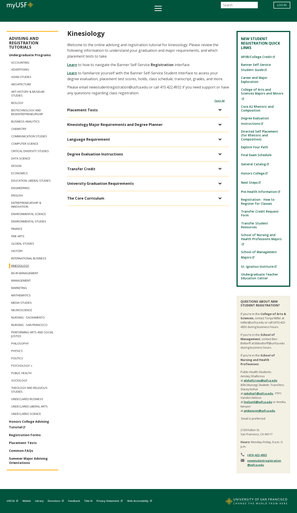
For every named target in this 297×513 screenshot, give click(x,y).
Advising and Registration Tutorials (24, 42)
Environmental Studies (28, 221)
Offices (196, 16)
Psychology (20, 366)
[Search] (239, 6)
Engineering (20, 188)
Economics (19, 173)
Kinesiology (20, 266)
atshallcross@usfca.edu (260, 380)
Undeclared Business (27, 399)
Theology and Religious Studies (29, 390)
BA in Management (24, 273)
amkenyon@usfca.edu (259, 411)
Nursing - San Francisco (29, 325)
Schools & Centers (227, 16)
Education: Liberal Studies (31, 181)
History (17, 251)
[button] (146, 110)
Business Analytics (25, 121)
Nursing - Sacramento (28, 317)
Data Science (20, 158)
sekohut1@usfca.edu (258, 393)
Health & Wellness (135, 16)
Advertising (20, 69)
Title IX (88, 500)
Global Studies (22, 244)
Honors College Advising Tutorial (29, 424)
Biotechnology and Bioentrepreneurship (27, 112)
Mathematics (21, 295)
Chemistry (18, 129)
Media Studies (21, 303)
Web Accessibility (140, 500)
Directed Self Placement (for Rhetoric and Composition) (259, 135)
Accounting (20, 62)
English (17, 195)
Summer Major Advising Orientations (28, 460)
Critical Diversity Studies (30, 151)
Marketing (19, 288)
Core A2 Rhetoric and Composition (257, 108)
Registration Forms (25, 435)
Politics (17, 358)
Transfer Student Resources (254, 225)
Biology (17, 103)
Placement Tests (23, 443)
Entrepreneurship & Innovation (26, 205)
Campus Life (171, 16)
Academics (62, 16)
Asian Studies (21, 77)
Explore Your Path (254, 147)
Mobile (27, 500)
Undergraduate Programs (30, 55)
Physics (17, 351)
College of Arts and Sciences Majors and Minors (262, 93)
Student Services (95, 16)
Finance (16, 229)
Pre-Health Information (261, 192)
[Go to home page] (251, 502)
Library (39, 500)
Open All (219, 100)
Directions (56, 500)
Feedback (74, 500)
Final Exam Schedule (256, 155)
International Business (28, 258)
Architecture (21, 84)
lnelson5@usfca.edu (258, 402)
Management (21, 280)
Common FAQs (21, 450)
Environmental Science (28, 214)
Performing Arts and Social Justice (32, 334)
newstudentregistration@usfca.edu (264, 463)
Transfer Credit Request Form (260, 213)
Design (16, 166)
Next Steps (251, 182)
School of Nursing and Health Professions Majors (261, 239)
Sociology (19, 380)
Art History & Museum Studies (27, 93)
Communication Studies (29, 136)
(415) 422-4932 (257, 455)
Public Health (21, 373)
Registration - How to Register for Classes (258, 201)
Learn (72, 64)
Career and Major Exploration (254, 79)
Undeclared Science (26, 414)
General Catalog (255, 164)
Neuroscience (21, 310)
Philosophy (20, 343)
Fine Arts (17, 236)
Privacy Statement (110, 500)
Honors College (254, 173)
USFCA (13, 500)
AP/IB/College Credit (258, 57)
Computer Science (24, 144)
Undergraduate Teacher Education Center (259, 276)
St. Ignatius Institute (259, 266)
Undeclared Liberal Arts (29, 406)
